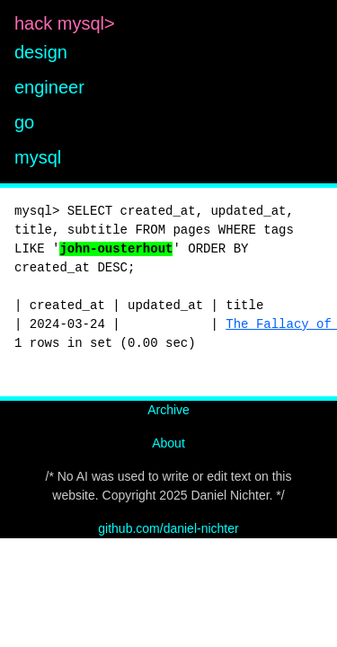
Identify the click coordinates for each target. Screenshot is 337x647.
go (24, 122)
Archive (168, 410)
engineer (49, 87)
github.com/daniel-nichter (168, 528)
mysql (37, 157)
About (168, 443)
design (40, 52)
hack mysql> (67, 23)
